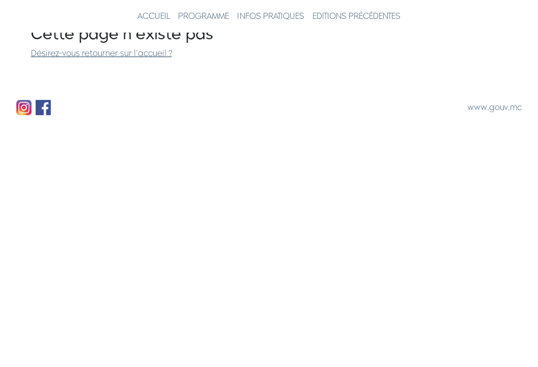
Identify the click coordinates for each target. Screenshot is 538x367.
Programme (203, 16)
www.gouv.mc (494, 107)
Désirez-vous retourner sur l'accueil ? (101, 53)
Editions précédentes (357, 16)
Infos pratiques (270, 16)
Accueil (153, 16)
